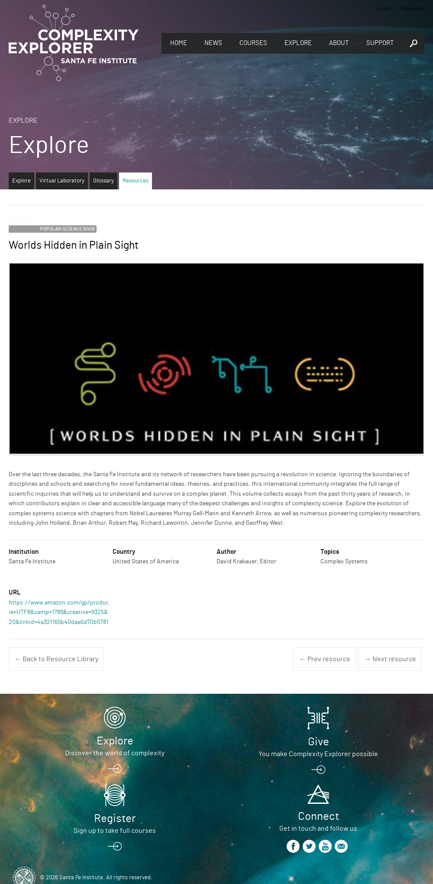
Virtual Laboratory (61, 181)
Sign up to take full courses (115, 830)
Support (380, 43)
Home (178, 43)
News (213, 43)
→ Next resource (390, 659)
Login (383, 9)
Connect (318, 816)
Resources (136, 181)
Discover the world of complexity (115, 753)
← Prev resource (324, 659)
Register (412, 9)
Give (318, 742)
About (339, 43)
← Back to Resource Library (56, 659)
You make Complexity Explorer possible (318, 754)
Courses (253, 43)
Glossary (103, 181)
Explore (298, 43)
